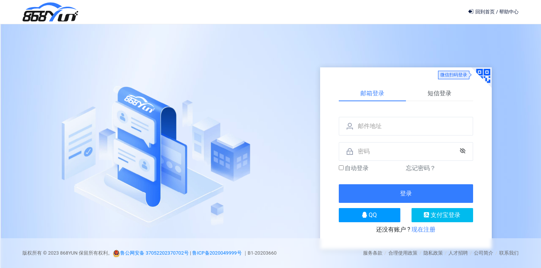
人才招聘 (458, 253)
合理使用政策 (403, 253)
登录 (406, 193)
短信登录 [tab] (439, 93)
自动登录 (354, 168)
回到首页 (482, 12)
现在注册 (423, 229)
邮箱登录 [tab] (372, 93)
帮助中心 (509, 12)
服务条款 (372, 253)
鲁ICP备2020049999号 (217, 253)
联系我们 (509, 253)
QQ (369, 214)
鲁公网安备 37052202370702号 (154, 253)
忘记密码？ (421, 168)
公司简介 (483, 253)
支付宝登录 (442, 214)
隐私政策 (433, 253)
